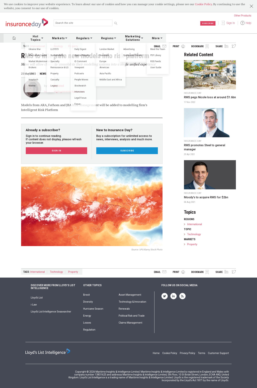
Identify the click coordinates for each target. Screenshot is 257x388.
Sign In (230, 23)
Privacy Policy (187, 353)
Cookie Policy (203, 4)
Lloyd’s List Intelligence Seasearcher (51, 311)
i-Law (34, 304)
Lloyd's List (37, 297)
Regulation (89, 329)
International (37, 46)
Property (73, 46)
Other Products (242, 15)
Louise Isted (56, 86)
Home (156, 353)
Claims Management (130, 322)
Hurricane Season (93, 308)
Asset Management (130, 294)
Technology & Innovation (132, 301)
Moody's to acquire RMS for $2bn (206, 197)
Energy (87, 315)
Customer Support (218, 353)
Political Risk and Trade (132, 315)
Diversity (88, 301)
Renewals (124, 308)
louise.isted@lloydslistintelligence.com (64, 91)
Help (248, 23)
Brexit (86, 294)
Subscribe (207, 23)
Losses (87, 322)
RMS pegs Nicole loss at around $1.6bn (210, 97)
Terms (201, 353)
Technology (56, 46)
